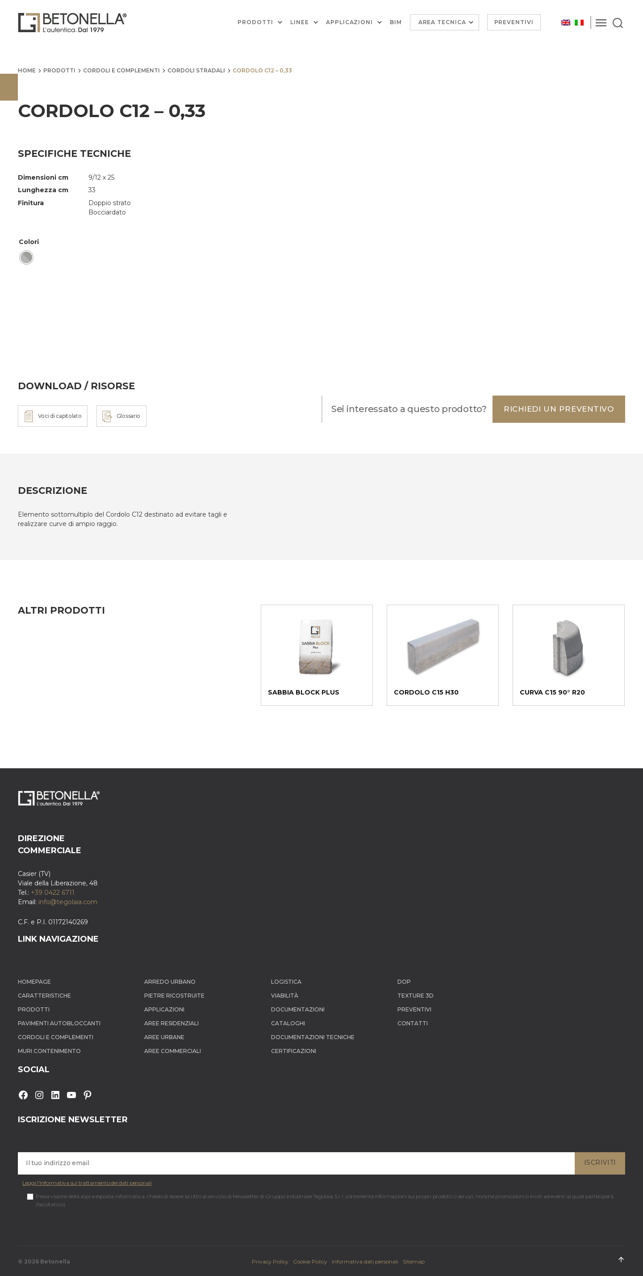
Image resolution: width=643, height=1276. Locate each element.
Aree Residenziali (171, 1023)
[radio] (26, 257)
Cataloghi (288, 1023)
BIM (396, 22)
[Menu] (601, 22)
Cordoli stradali (196, 70)
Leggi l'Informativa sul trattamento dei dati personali (86, 1182)
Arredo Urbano (170, 981)
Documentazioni (298, 1009)
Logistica (286, 981)
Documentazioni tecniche (313, 1037)
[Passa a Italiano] (579, 22)
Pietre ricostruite (174, 995)
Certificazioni (293, 1051)
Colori (29, 242)
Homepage (34, 981)
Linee (299, 22)
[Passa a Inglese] (565, 22)
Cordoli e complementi (121, 70)
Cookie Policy (310, 1261)
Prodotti (255, 22)
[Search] (617, 22)
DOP (404, 981)
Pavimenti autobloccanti (59, 1023)
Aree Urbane (164, 1037)
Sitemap (414, 1261)
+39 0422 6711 (53, 893)
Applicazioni (349, 22)
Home (27, 70)
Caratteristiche (44, 995)
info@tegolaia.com (67, 902)
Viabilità (284, 995)
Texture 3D (415, 995)
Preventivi (514, 22)
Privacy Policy (270, 1261)
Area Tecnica (442, 22)
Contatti (412, 1023)
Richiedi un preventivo (559, 408)
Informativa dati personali (365, 1261)
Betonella (55, 1261)
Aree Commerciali (172, 1051)
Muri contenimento (49, 1051)
